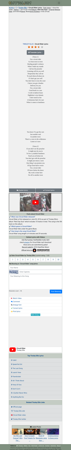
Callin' (14, 360)
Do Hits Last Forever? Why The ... (18, 436)
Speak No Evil (16, 364)
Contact (47, 446)
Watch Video (16, 298)
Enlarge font (16, 305)
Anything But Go (17, 397)
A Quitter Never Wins (19, 393)
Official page (16, 407)
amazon (27, 242)
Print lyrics (15, 311)
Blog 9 (59, 446)
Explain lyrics (22, 190)
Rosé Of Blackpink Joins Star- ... (41, 436)
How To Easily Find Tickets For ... (30, 436)
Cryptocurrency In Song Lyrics (53, 435)
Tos (29, 446)
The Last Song (17, 368)
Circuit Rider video (18, 415)
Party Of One (16, 385)
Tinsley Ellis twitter (18, 419)
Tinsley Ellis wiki (18, 411)
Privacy (21, 446)
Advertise (53, 446)
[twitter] (17, 446)
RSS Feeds (34, 446)
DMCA (25, 446)
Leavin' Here (16, 372)
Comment (15, 302)
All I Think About (17, 381)
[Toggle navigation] (59, 3)
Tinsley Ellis (22, 8)
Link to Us (41, 446)
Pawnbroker (16, 377)
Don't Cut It (15, 389)
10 (58, 259)
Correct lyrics (48, 190)
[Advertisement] (35, 27)
